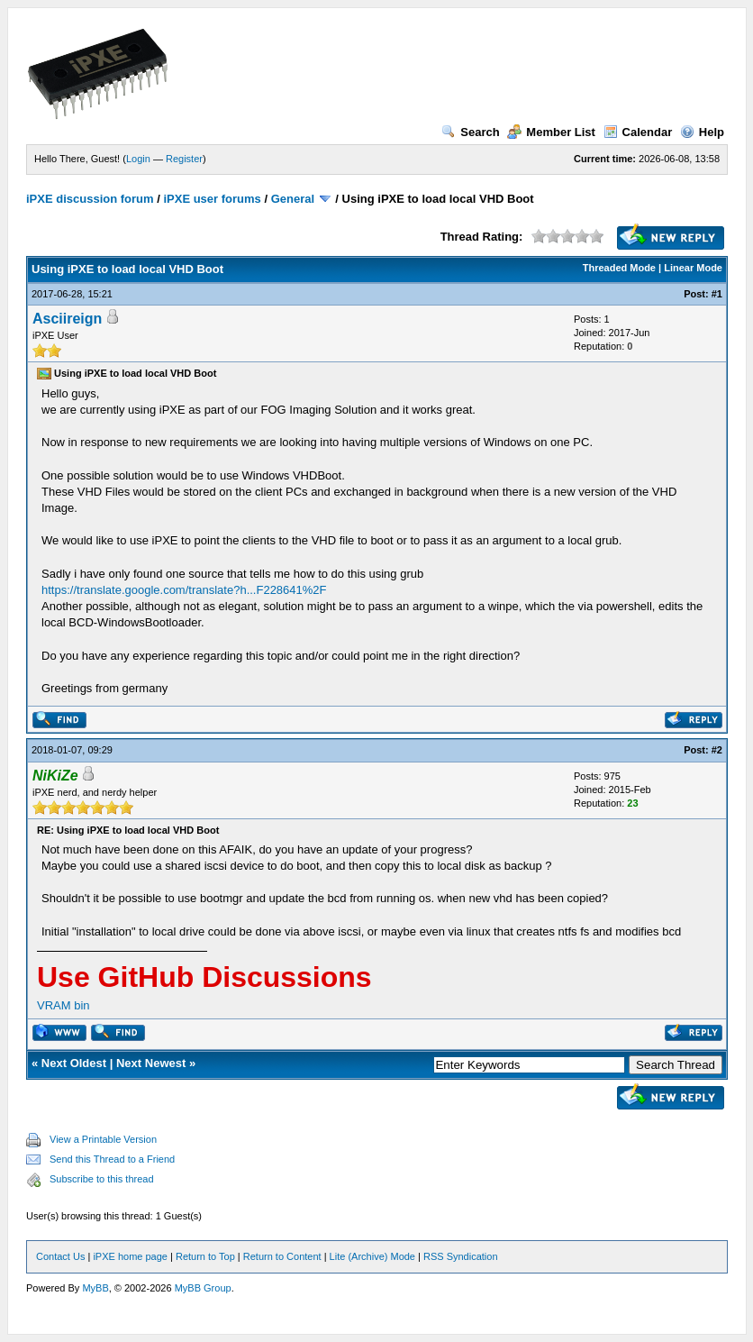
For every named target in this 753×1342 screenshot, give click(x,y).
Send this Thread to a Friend (112, 1159)
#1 (717, 293)
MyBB (95, 1288)
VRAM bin (63, 1005)
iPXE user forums (211, 198)
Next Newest (151, 1063)
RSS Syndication (460, 1256)
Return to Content (282, 1256)
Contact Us (60, 1256)
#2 (717, 749)
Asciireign (67, 318)
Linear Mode (693, 267)
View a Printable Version (103, 1139)
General (292, 198)
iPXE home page (130, 1256)
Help (702, 132)
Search (470, 132)
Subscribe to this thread (102, 1178)
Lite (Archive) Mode (372, 1256)
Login (138, 158)
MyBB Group (203, 1288)
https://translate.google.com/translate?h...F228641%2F (184, 590)
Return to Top (205, 1256)
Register (184, 158)
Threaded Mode (619, 267)
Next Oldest (73, 1063)
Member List (551, 132)
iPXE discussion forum (90, 198)
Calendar (638, 132)
